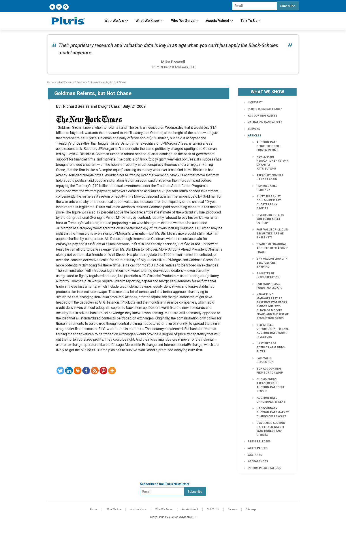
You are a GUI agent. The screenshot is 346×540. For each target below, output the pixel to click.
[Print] (77, 370)
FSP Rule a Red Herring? (267, 187)
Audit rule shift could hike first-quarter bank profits (269, 202)
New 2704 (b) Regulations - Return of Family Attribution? (272, 162)
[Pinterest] (103, 370)
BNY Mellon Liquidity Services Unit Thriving (272, 262)
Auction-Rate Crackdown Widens (271, 399)
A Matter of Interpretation (268, 275)
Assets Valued (220, 21)
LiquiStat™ (255, 102)
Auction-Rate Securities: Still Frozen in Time (269, 146)
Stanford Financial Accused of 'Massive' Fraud (272, 248)
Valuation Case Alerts (265, 122)
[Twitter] (52, 7)
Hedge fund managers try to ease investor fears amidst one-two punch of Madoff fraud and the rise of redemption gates (273, 306)
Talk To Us (251, 21)
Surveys (254, 128)
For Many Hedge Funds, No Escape (269, 285)
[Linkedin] (69, 370)
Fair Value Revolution (265, 360)
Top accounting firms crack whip (270, 370)
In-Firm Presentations (264, 468)
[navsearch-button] (66, 7)
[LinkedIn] (59, 7)
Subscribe (287, 6)
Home (51, 82)
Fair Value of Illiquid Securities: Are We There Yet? (272, 233)
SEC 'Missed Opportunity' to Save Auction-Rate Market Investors (273, 330)
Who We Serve (185, 21)
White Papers (257, 448)
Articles (81, 82)
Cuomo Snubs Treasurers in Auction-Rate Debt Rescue (270, 385)
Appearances (258, 461)
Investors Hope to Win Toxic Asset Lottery (270, 219)
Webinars (255, 454)
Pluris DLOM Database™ (265, 109)
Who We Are (116, 21)
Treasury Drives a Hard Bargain (270, 177)
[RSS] (95, 370)
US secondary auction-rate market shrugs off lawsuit (273, 412)
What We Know (149, 21)
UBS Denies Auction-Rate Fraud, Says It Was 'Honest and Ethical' (271, 428)
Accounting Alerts (262, 115)
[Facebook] (86, 370)
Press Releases (259, 441)
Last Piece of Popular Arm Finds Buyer (271, 347)
